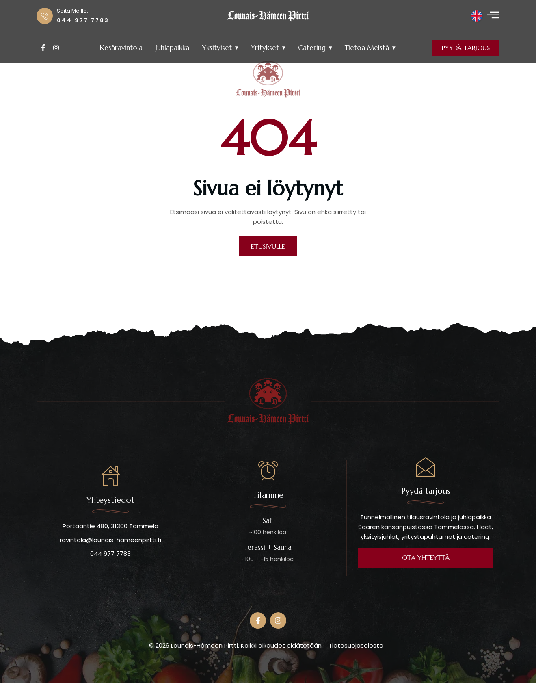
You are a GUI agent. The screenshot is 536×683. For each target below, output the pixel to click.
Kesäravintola (121, 47)
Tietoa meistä (367, 47)
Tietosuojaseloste (356, 645)
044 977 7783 (110, 553)
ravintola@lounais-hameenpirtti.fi (110, 540)
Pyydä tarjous (466, 47)
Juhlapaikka (172, 47)
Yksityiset (217, 47)
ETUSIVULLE (268, 246)
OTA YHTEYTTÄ (426, 557)
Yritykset (265, 47)
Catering (312, 47)
